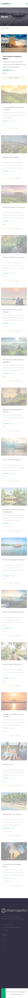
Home (2, 28)
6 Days (11, 77)
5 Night (17, 77)
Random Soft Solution (16, 994)
